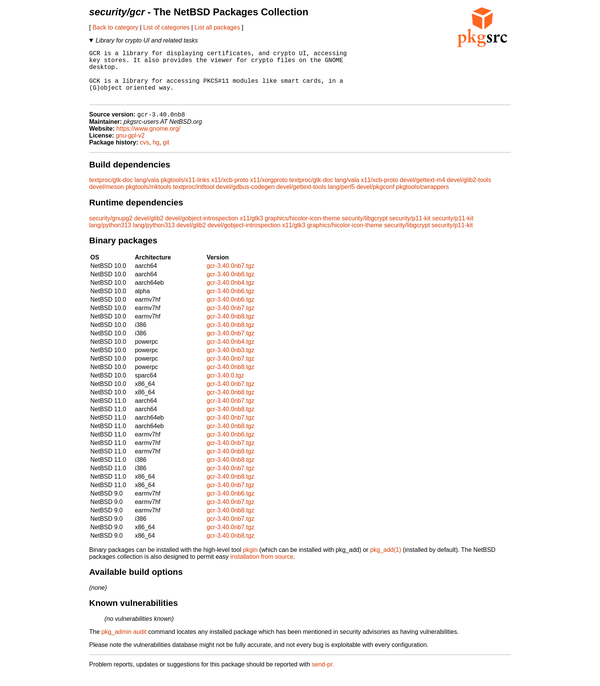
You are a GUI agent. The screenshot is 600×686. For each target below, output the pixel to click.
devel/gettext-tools (301, 198)
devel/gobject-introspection (201, 230)
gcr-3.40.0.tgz (225, 387)
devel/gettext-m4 (422, 192)
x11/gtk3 (251, 230)
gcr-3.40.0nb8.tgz (231, 286)
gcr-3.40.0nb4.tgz (231, 294)
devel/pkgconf (376, 198)
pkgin (250, 561)
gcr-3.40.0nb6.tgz (231, 303)
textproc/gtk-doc (111, 192)
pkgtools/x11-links (185, 192)
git (166, 154)
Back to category (115, 27)
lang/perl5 (341, 198)
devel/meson (106, 198)
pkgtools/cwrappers (422, 198)
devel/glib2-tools (469, 192)
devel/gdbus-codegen (245, 198)
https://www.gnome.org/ (148, 140)
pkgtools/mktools (148, 198)
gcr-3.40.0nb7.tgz (231, 277)
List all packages (217, 27)
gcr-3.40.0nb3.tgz (231, 362)
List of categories (166, 27)
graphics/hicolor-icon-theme (302, 230)
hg (156, 154)
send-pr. (323, 676)
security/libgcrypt (365, 230)
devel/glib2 (149, 230)
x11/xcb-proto (229, 192)
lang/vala (147, 192)
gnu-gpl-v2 (130, 147)
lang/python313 (110, 237)
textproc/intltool (193, 198)
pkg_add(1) (385, 561)
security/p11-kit (410, 230)
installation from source (262, 568)
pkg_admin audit (124, 643)
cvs (144, 154)
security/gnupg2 (111, 230)
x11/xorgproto (269, 192)
